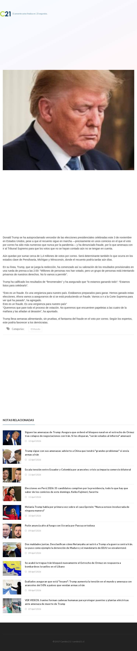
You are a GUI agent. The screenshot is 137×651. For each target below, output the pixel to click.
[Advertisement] (68, 202)
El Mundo (35, 329)
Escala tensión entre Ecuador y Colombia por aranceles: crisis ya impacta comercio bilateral (78, 469)
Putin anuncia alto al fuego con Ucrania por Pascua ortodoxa (60, 525)
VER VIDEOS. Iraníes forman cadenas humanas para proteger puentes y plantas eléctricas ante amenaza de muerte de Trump (77, 602)
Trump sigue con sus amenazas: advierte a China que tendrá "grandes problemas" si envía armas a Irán (77, 452)
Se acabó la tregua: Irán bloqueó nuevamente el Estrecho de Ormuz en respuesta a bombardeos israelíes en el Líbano (73, 564)
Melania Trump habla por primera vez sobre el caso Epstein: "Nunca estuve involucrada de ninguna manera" (77, 508)
